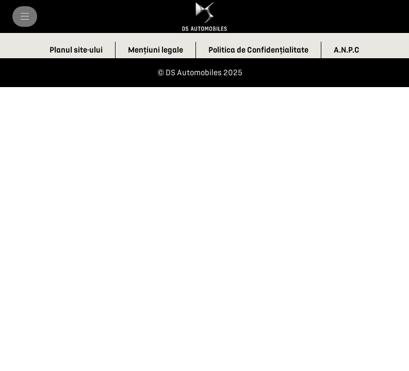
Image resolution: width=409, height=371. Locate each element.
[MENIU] (25, 16)
